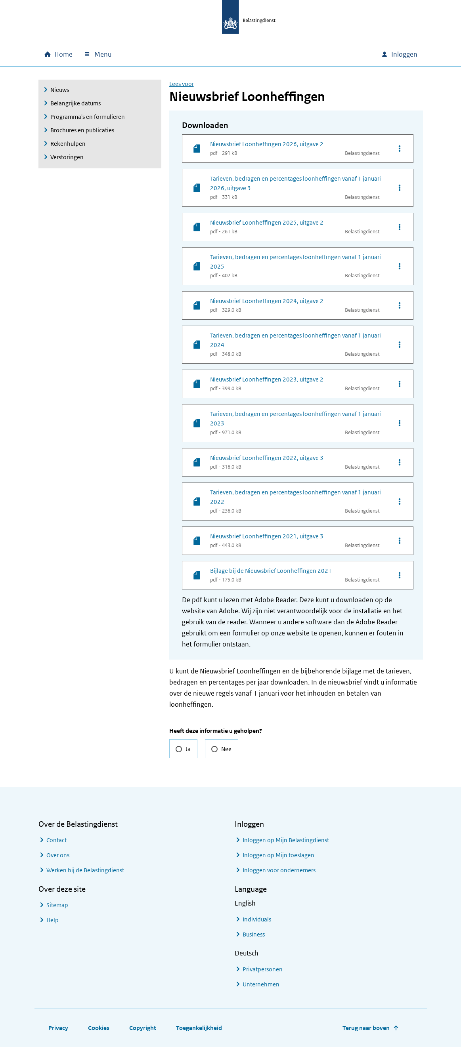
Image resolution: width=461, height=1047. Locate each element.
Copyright (142, 1028)
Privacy (58, 1028)
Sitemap (57, 905)
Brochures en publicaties (82, 130)
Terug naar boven (366, 1028)
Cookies (98, 1028)
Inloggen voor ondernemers (279, 870)
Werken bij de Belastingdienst (85, 870)
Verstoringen (67, 157)
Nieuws (59, 89)
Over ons (57, 855)
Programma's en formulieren (87, 116)
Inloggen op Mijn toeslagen (278, 855)
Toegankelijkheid (199, 1028)
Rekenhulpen (68, 143)
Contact (56, 840)
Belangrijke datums (75, 103)
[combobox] (307, 54)
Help (52, 920)
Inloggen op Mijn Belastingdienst (286, 840)
